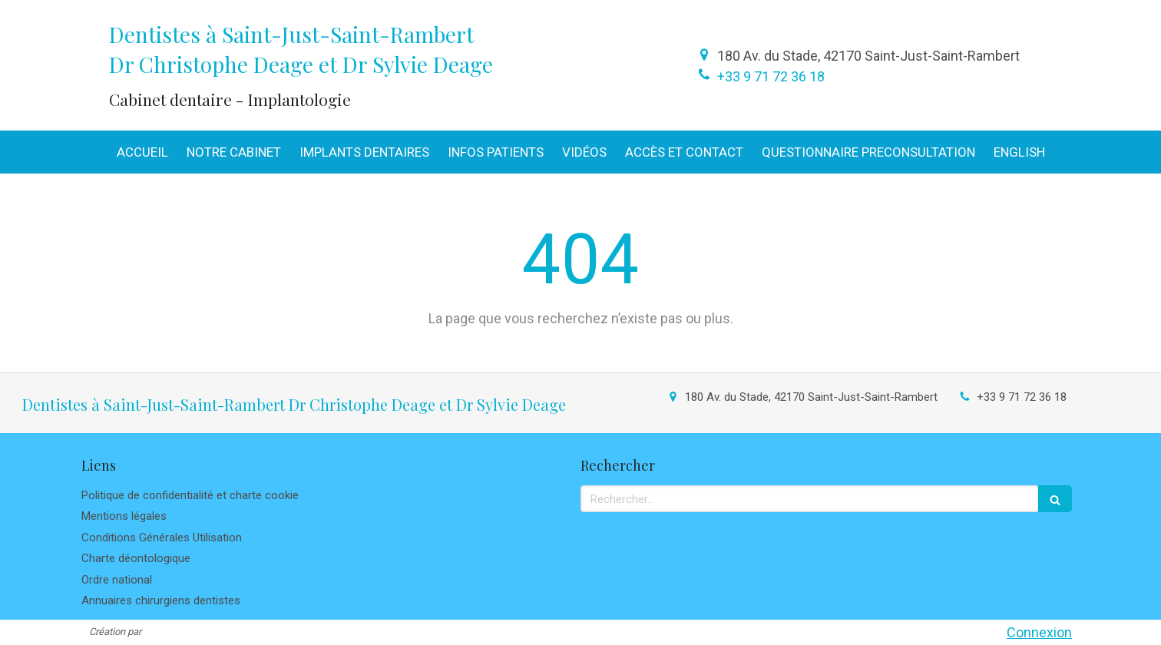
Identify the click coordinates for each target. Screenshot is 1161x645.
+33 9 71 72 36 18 (771, 76)
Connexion (1039, 632)
